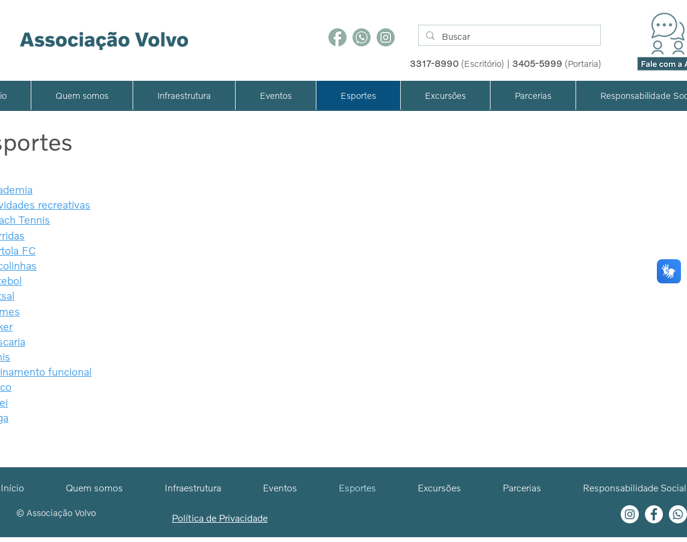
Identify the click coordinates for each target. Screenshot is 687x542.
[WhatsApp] (362, 37)
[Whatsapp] (678, 514)
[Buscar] (508, 36)
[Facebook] (337, 37)
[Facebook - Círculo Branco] (654, 514)
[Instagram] (386, 37)
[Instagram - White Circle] (630, 514)
